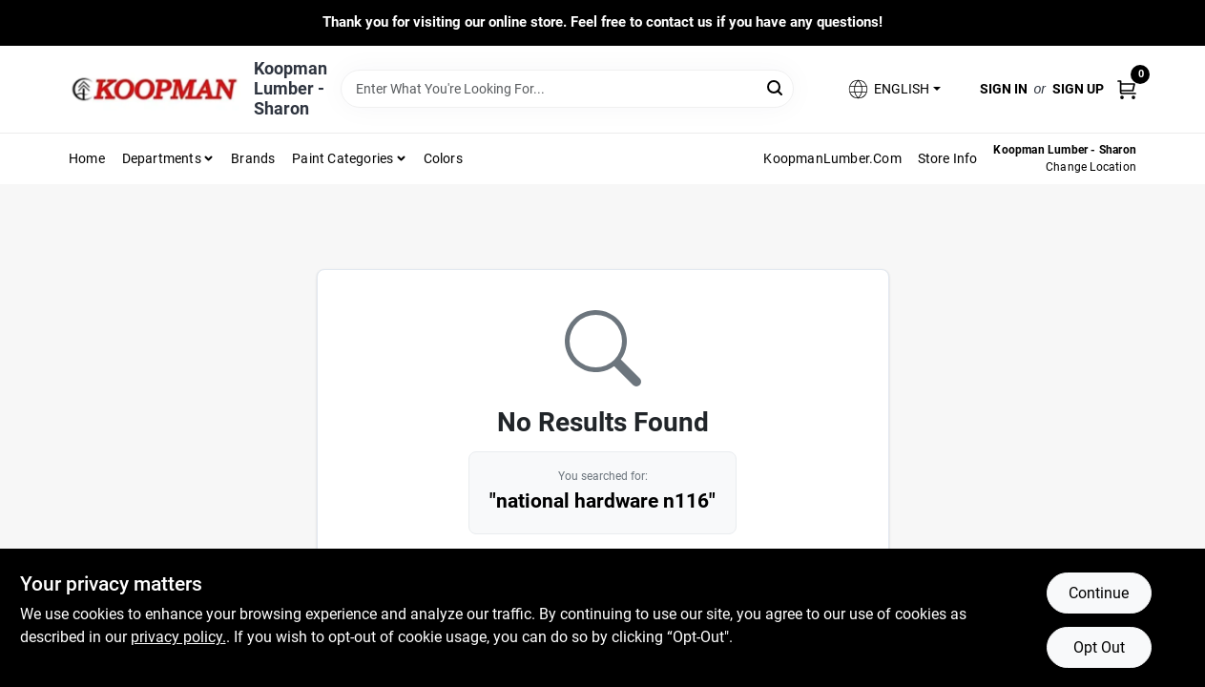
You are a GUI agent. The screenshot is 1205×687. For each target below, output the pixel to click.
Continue (1099, 593)
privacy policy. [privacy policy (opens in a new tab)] (178, 637)
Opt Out (1099, 647)
